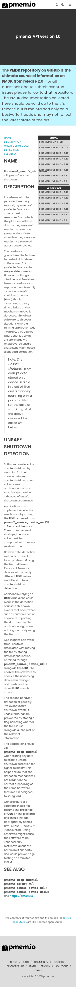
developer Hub (15, 966)
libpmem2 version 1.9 (53, 175)
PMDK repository (25, 70)
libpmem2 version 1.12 (53, 158)
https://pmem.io (21, 896)
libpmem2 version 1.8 (53, 181)
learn (32, 966)
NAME (8, 138)
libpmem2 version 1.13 (53, 153)
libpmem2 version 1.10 (54, 170)
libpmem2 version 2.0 (53, 147)
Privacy (45, 966)
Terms (38, 970)
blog (26, 962)
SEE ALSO (10, 154)
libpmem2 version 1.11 (53, 164)
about (14, 962)
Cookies (59, 962)
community (41, 962)
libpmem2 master (51, 141)
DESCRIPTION (12, 142)
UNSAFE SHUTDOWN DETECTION (17, 148)
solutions (62, 966)
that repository (58, 92)
